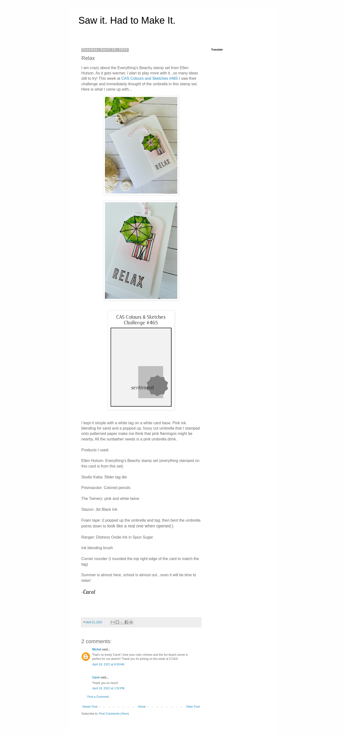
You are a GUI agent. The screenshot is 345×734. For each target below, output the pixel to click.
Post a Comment (98, 696)
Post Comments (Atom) (114, 713)
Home (142, 706)
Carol (96, 677)
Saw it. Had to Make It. (126, 20)
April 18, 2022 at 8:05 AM (108, 664)
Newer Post (90, 706)
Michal (96, 649)
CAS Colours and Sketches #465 (149, 78)
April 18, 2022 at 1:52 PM (108, 688)
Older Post (193, 706)
